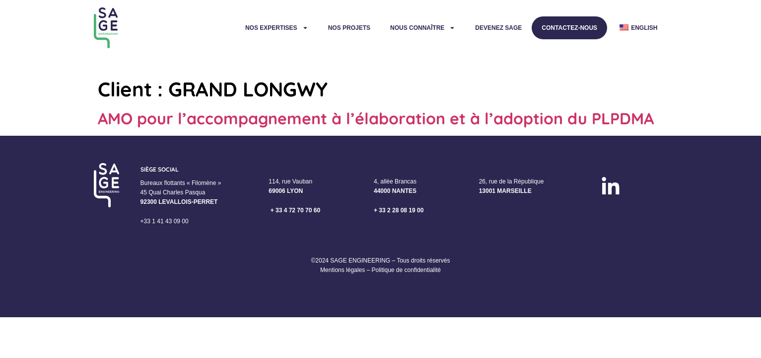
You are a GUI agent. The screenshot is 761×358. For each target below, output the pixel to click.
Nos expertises (276, 28)
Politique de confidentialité (405, 270)
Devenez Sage (498, 27)
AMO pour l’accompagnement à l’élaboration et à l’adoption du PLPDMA (376, 118)
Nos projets (349, 27)
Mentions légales (342, 270)
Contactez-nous (569, 27)
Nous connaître (422, 28)
